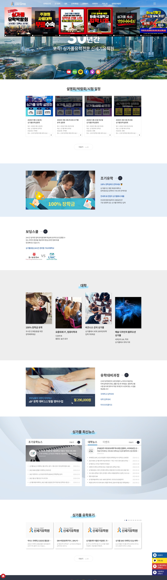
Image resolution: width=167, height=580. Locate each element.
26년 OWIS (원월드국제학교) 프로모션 (40, 478)
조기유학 (57, 3)
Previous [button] (24, 126)
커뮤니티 (105, 3)
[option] (40, 125)
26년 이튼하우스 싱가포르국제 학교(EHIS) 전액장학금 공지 (45, 482)
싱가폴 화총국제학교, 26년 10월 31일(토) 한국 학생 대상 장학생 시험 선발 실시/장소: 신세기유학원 (50, 491)
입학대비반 (74, 3)
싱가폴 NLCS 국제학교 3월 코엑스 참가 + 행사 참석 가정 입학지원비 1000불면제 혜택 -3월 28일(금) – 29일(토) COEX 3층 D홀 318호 (50, 474)
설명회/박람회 (116, 3)
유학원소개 (47, 3)
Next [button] (145, 126)
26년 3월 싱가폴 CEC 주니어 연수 (38, 487)
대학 (65, 3)
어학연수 (95, 3)
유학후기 (85, 3)
